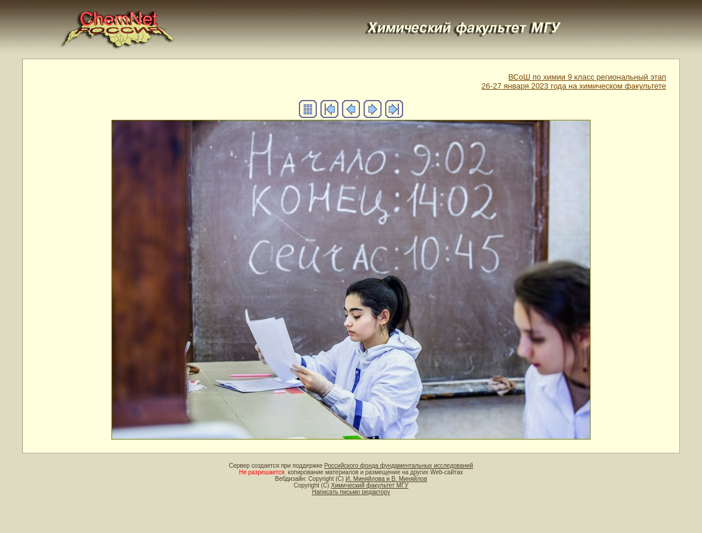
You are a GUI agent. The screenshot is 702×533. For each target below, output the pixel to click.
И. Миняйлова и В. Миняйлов (386, 479)
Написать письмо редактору (351, 492)
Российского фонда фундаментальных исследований (398, 465)
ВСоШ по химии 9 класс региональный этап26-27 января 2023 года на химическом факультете (574, 81)
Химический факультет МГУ (369, 485)
